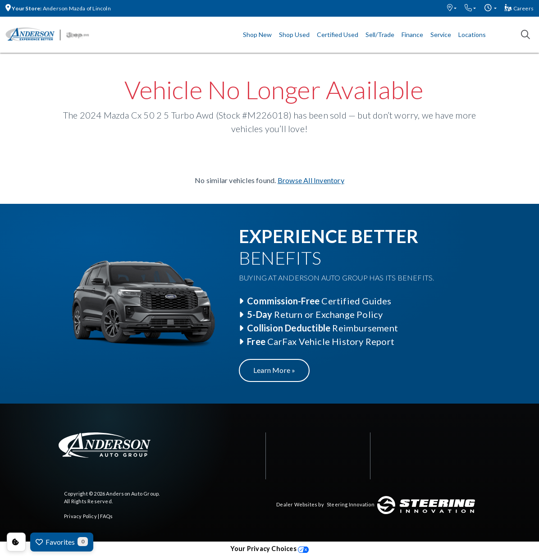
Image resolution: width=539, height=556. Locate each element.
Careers (519, 8)
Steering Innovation (351, 504)
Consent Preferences (16, 542)
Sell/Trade (379, 34)
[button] (452, 8)
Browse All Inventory (311, 180)
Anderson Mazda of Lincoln (58, 8)
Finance (412, 34)
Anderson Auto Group (132, 493)
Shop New (257, 34)
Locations (472, 34)
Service (440, 34)
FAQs (106, 516)
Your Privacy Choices (269, 548)
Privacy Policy (80, 516)
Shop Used (294, 34)
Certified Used (337, 34)
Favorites (62, 541)
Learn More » (274, 370)
